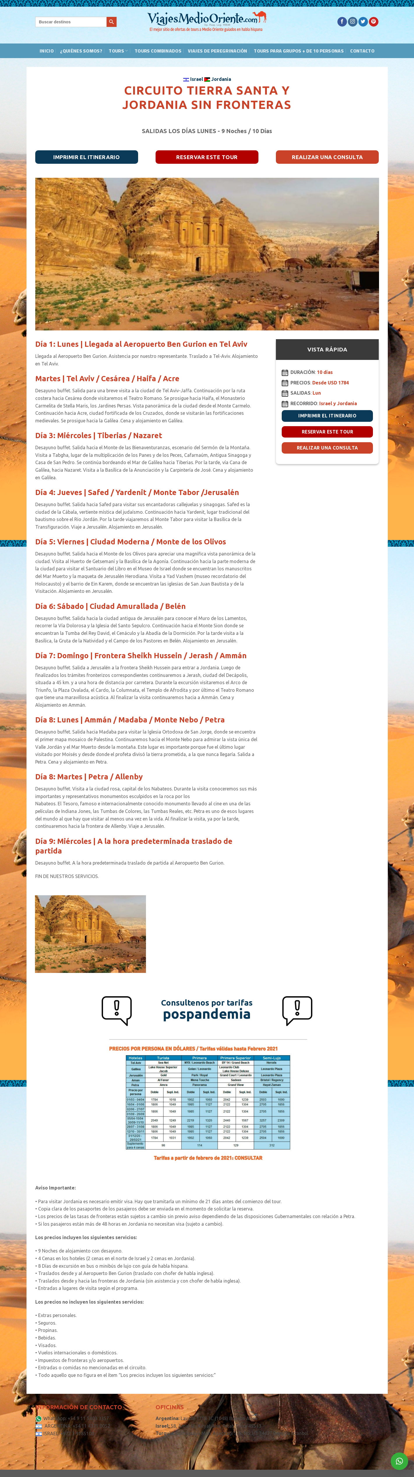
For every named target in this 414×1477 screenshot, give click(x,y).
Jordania (217, 79)
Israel (193, 79)
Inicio (47, 50)
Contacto (362, 50)
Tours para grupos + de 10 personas (299, 50)
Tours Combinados (158, 50)
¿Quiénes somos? (81, 50)
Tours (118, 50)
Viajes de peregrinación (217, 50)
